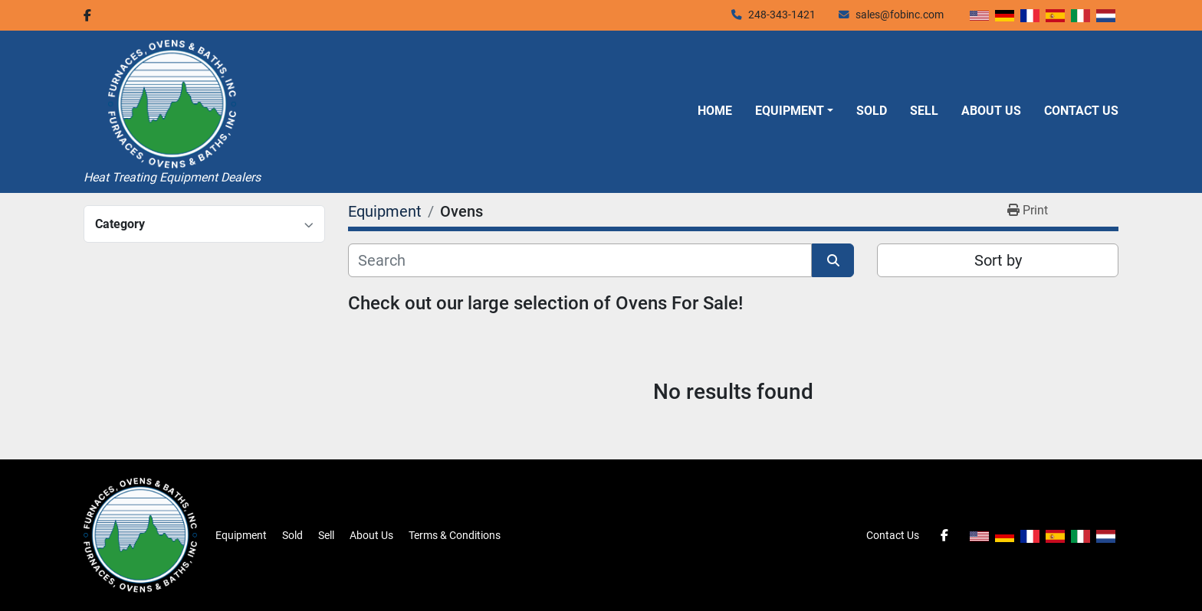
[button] (794, 111)
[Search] (580, 260)
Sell (924, 110)
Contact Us (1081, 110)
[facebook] (87, 15)
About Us (991, 110)
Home (715, 110)
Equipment (789, 110)
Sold (871, 110)
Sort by (998, 260)
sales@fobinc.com (900, 14)
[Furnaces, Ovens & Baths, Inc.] (140, 534)
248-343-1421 (782, 14)
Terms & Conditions (455, 535)
